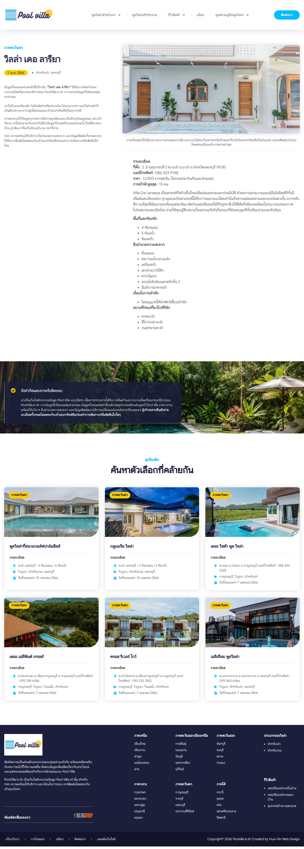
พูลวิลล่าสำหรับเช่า (106, 15)
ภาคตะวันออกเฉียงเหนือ (191, 739)
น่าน (136, 772)
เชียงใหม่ (140, 747)
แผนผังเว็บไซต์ (111, 842)
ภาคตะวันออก (226, 739)
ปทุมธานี (139, 814)
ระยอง (221, 766)
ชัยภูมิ (179, 759)
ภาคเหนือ (140, 739)
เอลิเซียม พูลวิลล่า (225, 659)
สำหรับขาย (35, 573)
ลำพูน (138, 759)
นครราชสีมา (182, 766)
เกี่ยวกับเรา (13, 842)
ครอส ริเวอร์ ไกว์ (123, 659)
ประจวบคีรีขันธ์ (185, 814)
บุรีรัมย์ (179, 772)
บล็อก (201, 15)
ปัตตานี (221, 820)
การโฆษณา (39, 842)
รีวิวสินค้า (177, 15)
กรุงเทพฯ (140, 795)
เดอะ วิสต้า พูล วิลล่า (227, 547)
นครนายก (140, 801)
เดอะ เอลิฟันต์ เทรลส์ (27, 659)
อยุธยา (138, 820)
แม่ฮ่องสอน (141, 766)
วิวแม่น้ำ (49, 690)
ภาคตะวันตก (13, 47)
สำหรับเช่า (42, 72)
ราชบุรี (179, 801)
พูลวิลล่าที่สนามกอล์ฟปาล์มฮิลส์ (35, 547)
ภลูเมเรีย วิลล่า (122, 547)
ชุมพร (220, 801)
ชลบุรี (220, 753)
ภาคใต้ (221, 787)
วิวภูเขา (22, 573)
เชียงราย (139, 753)
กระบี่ (220, 795)
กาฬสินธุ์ (180, 747)
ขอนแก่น (181, 753)
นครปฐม (139, 808)
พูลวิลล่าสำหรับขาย (144, 15)
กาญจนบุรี (226, 578)
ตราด (220, 759)
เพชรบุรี (56, 72)
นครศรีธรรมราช (226, 814)
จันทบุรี (221, 747)
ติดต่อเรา (84, 842)
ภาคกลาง (140, 787)
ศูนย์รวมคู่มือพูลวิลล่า (232, 15)
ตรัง (219, 808)
